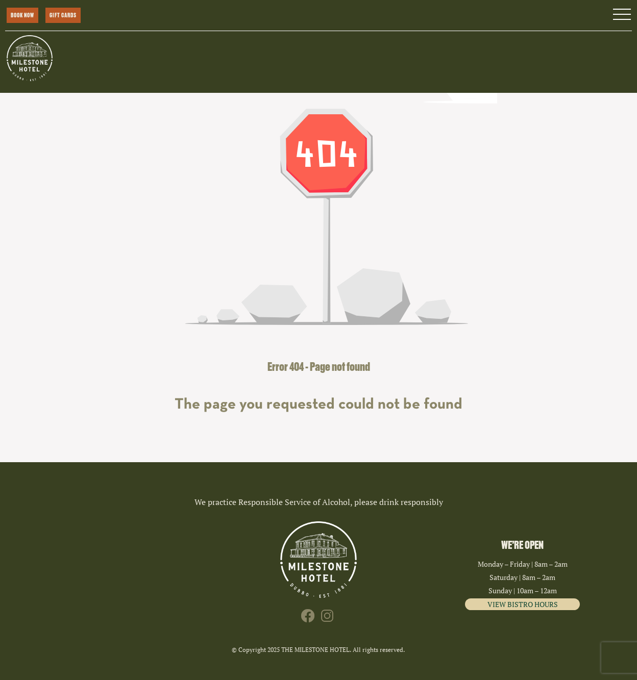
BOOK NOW (22, 15)
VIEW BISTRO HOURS (522, 604)
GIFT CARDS (63, 15)
